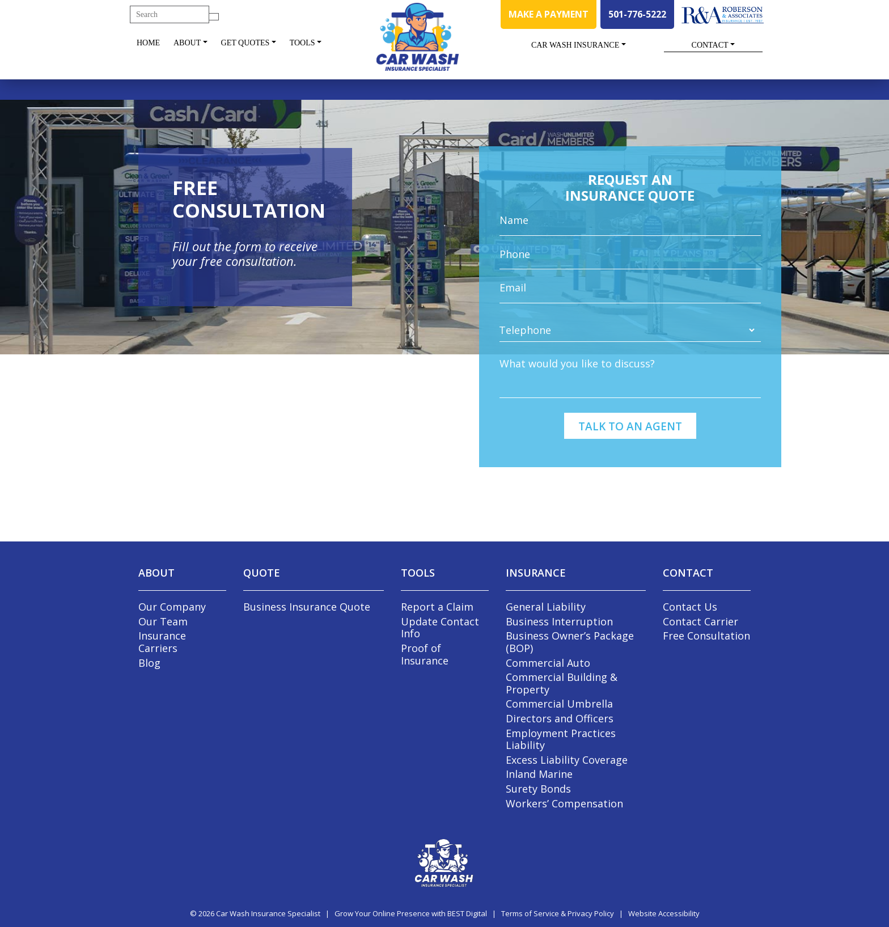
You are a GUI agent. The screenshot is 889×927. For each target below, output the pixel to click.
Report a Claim (437, 606)
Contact (710, 45)
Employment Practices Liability (561, 739)
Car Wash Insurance (575, 45)
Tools (302, 43)
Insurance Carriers (162, 642)
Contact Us (690, 606)
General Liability (546, 606)
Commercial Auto (548, 663)
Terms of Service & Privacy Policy (557, 913)
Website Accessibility (664, 913)
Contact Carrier (700, 621)
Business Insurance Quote (306, 606)
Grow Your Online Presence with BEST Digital (411, 913)
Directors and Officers (559, 718)
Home (148, 43)
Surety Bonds (538, 788)
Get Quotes (245, 43)
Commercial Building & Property (561, 683)
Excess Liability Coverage (567, 760)
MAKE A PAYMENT (549, 14)
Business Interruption (559, 621)
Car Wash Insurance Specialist (268, 913)
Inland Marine (539, 774)
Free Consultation (706, 635)
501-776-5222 (637, 14)
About (187, 43)
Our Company (172, 606)
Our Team (163, 621)
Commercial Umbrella (559, 703)
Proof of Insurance (424, 654)
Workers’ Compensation (564, 803)
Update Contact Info (440, 628)
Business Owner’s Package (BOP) (570, 642)
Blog (149, 663)
